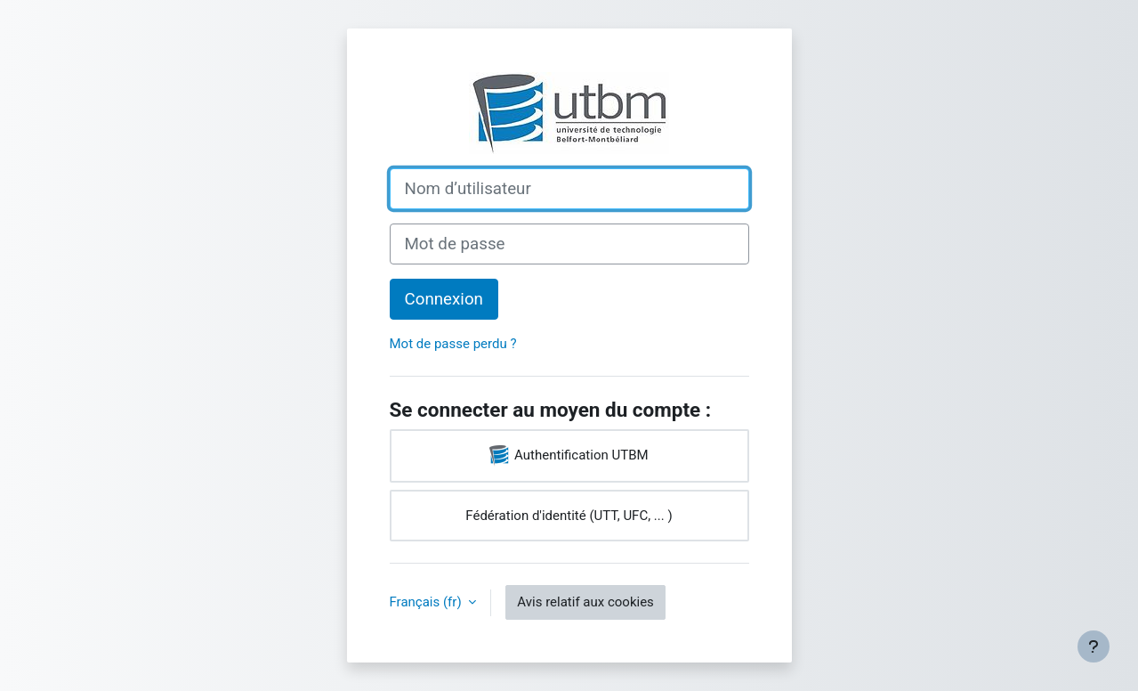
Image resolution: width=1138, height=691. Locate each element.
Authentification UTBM (568, 456)
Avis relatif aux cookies (585, 602)
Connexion (444, 299)
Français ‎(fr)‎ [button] (427, 602)
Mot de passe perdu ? (453, 344)
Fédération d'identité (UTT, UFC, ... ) (568, 516)
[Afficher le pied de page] (1093, 646)
